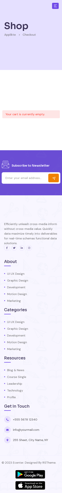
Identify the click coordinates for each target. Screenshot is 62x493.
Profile (11, 397)
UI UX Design (15, 274)
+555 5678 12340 (25, 420)
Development (16, 287)
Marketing (14, 301)
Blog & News (15, 370)
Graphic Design (17, 280)
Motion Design (17, 294)
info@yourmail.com (26, 430)
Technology (15, 390)
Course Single (16, 377)
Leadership (14, 384)
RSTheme (49, 463)
